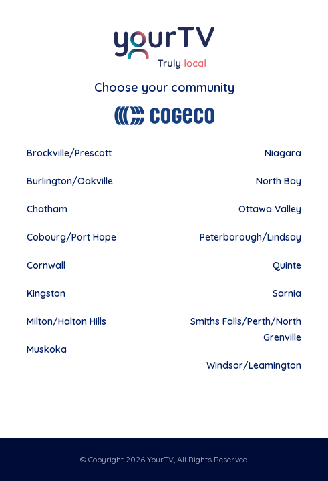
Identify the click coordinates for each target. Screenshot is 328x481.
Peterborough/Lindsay (250, 237)
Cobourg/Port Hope (71, 237)
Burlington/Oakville (70, 181)
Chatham (47, 209)
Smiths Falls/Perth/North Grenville (245, 329)
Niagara (283, 153)
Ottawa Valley (269, 209)
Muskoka (47, 349)
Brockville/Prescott (69, 153)
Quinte (287, 265)
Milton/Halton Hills (66, 321)
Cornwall (46, 265)
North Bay (278, 181)
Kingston (46, 293)
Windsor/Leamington (253, 365)
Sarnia (287, 293)
